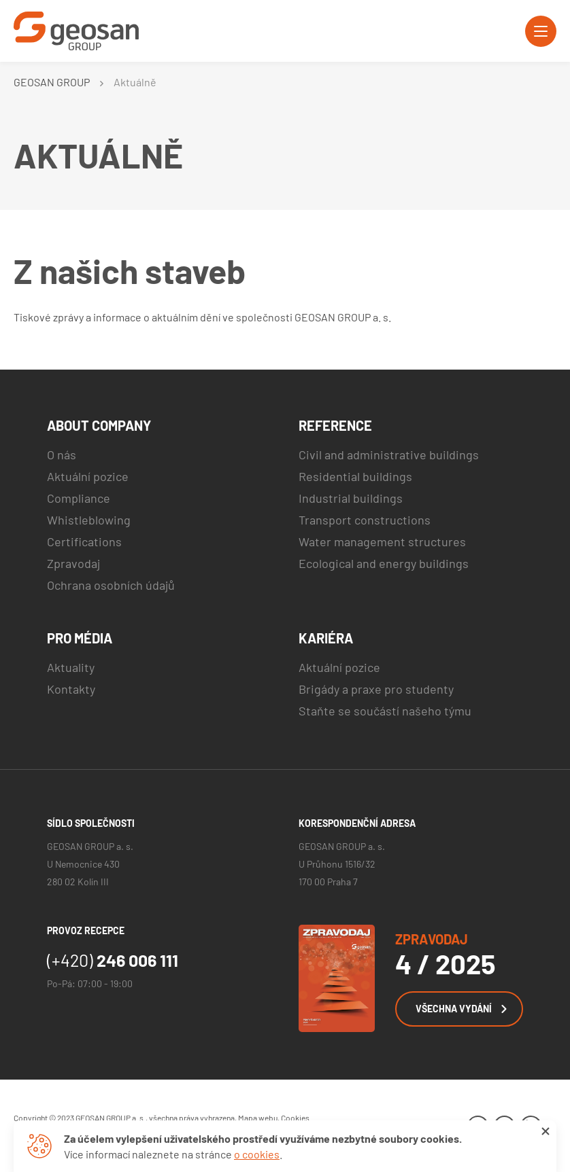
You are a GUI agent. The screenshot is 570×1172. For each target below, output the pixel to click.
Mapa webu (258, 1117)
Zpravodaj (73, 563)
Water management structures (382, 541)
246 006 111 (112, 960)
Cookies (295, 1117)
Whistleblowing (89, 519)
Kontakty (71, 688)
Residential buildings (355, 476)
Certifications (84, 541)
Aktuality (71, 667)
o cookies (257, 1154)
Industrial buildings (351, 498)
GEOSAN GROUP (52, 81)
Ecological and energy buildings (384, 563)
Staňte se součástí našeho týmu (385, 710)
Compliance (78, 498)
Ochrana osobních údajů (111, 585)
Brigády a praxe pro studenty (376, 688)
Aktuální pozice (88, 476)
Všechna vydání (461, 1008)
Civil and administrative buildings (389, 454)
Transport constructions (365, 519)
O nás (61, 454)
